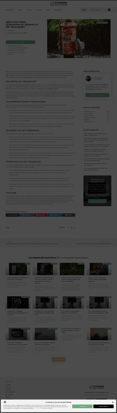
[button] (113, 402)
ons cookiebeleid (37, 408)
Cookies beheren (103, 406)
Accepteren (82, 406)
